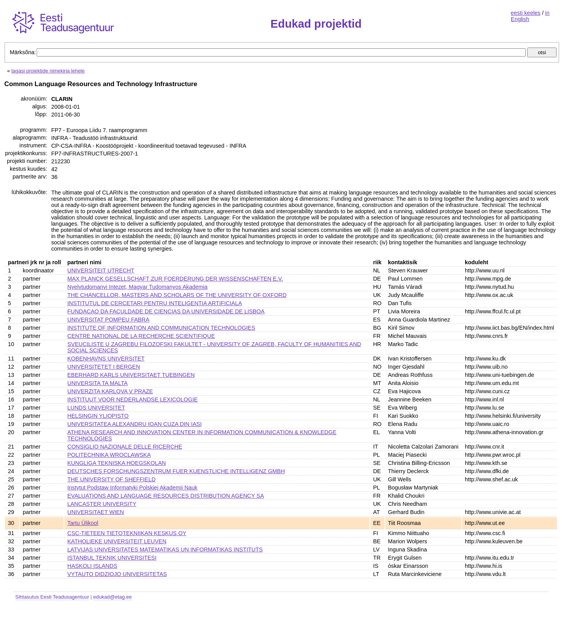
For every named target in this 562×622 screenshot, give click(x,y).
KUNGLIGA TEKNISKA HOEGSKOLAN (117, 463)
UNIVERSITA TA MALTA (98, 383)
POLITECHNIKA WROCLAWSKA (109, 455)
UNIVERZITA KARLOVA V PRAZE (110, 391)
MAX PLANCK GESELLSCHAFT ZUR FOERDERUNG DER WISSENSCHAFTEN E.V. (175, 279)
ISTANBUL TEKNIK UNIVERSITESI (112, 558)
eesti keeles (526, 13)
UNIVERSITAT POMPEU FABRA (108, 319)
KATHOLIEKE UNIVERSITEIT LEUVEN (117, 541)
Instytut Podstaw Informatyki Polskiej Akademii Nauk (133, 487)
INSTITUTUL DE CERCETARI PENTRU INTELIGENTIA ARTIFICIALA (155, 303)
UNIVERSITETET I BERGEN (104, 367)
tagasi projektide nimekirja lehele (48, 71)
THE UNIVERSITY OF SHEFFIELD (112, 479)
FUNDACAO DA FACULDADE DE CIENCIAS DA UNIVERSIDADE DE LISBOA (166, 311)
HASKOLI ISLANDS (92, 566)
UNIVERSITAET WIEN (96, 512)
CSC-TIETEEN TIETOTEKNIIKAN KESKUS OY (127, 533)
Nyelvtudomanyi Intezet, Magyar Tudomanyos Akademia (138, 287)
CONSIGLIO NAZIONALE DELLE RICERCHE (125, 447)
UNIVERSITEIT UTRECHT (101, 270)
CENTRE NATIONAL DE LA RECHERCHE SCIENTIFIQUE (141, 336)
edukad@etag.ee (112, 597)
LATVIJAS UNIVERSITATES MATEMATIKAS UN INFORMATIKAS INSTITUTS (165, 549)
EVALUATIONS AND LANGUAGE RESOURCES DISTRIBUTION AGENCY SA (166, 496)
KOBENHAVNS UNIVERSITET (106, 358)
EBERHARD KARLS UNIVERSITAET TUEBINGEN (131, 375)
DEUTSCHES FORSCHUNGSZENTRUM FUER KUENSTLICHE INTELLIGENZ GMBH (176, 471)
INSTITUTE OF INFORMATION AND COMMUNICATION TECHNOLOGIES (161, 328)
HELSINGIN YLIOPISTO (98, 416)
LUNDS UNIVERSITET (96, 408)
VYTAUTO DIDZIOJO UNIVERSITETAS (117, 574)
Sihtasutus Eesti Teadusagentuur (52, 597)
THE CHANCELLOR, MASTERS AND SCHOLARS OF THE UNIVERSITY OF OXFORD (177, 295)
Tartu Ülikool (83, 523)
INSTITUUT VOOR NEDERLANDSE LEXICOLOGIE (133, 399)
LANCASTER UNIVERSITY (102, 504)
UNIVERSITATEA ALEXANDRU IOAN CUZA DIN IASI (135, 424)
